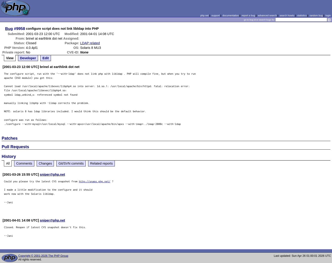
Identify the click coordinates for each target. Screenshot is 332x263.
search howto (286, 15)
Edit (45, 58)
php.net (204, 15)
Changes (45, 163)
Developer (28, 58)
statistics (302, 15)
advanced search (267, 15)
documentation (230, 15)
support (215, 15)
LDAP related (90, 43)
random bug (316, 15)
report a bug (248, 15)
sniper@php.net (52, 174)
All (8, 163)
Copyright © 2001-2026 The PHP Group (43, 255)
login (328, 15)
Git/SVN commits (71, 163)
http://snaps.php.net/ (94, 181)
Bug (9, 28)
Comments (24, 163)
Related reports (101, 163)
